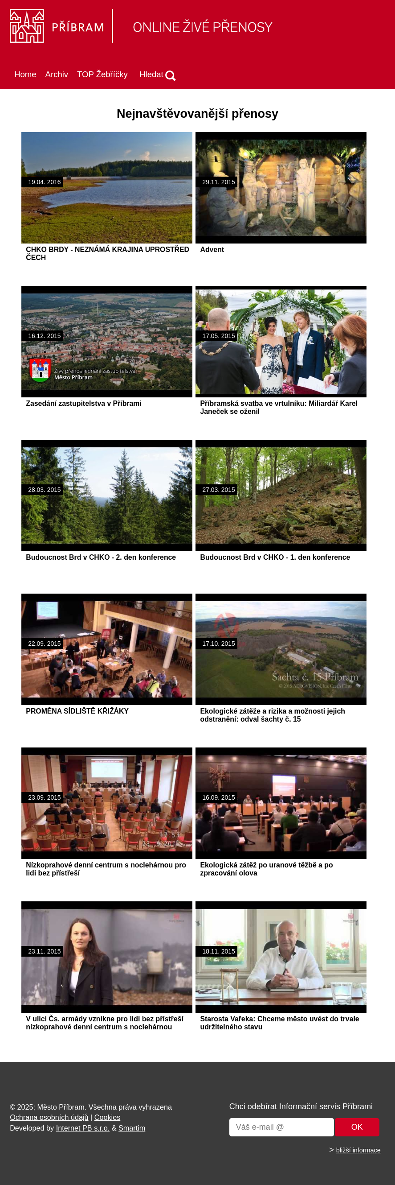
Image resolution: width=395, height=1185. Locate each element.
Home (25, 74)
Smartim (131, 1128)
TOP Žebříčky (102, 74)
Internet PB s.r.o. (83, 1128)
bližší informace (358, 1150)
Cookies (107, 1117)
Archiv (57, 74)
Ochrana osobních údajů (49, 1117)
